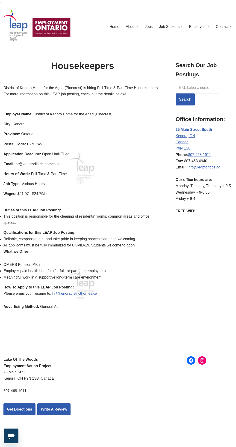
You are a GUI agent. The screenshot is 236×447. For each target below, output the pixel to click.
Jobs (149, 27)
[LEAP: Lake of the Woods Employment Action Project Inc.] (38, 26)
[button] (138, 26)
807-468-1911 (199, 155)
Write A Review (54, 409)
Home (114, 27)
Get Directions (19, 409)
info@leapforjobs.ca (204, 167)
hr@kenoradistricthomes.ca (74, 293)
